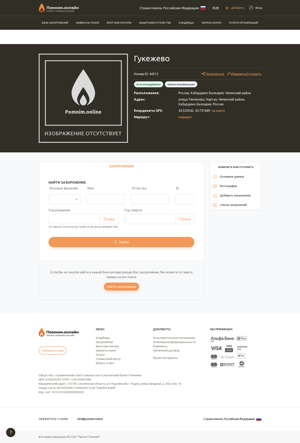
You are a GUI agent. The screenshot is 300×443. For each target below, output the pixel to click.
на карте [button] (218, 110)
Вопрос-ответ (105, 363)
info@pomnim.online (90, 419)
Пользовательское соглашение (174, 337)
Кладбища (186, 22)
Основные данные (228, 177)
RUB (216, 8)
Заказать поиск (106, 350)
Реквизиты (160, 346)
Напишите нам (53, 350)
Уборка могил (211, 22)
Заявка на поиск (87, 22)
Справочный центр (108, 358)
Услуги (100, 354)
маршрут (185, 117)
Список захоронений (230, 205)
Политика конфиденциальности (174, 342)
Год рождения (59, 210)
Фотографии (225, 186)
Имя (89, 190)
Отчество (138, 190)
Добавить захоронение (232, 196)
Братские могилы (119, 22)
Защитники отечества (155, 22)
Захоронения (104, 342)
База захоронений (55, 22)
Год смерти (133, 210)
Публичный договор (166, 350)
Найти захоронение (121, 286)
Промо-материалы (165, 357)
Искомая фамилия (63, 190)
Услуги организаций (243, 22)
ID (176, 190)
